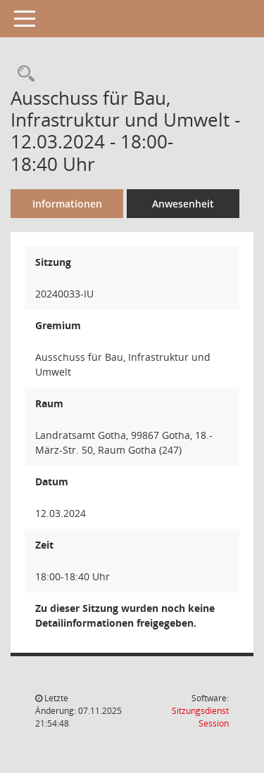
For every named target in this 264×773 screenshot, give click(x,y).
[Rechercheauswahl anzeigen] (22, 74)
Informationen (67, 203)
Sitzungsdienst (200, 717)
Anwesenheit (183, 203)
